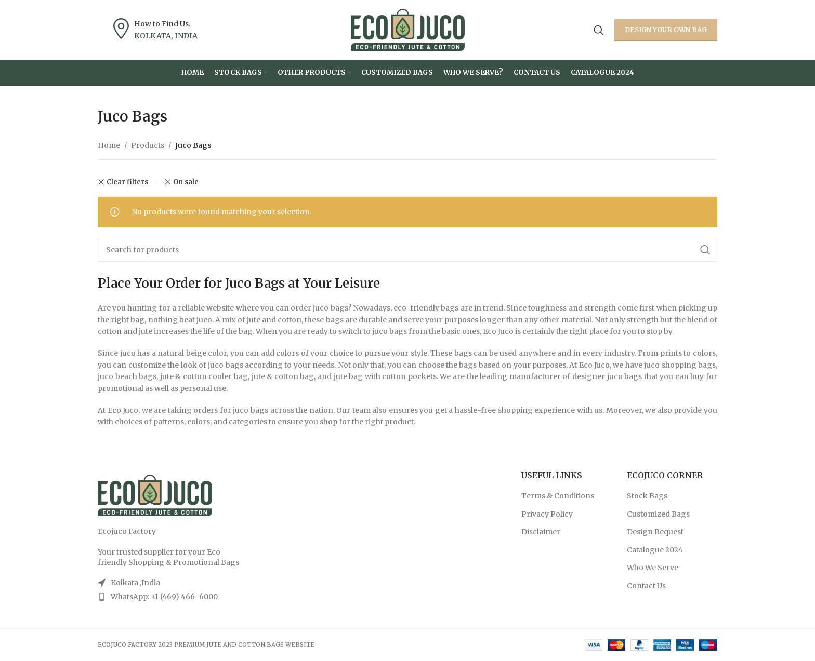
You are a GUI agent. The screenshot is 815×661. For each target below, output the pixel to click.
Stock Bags (647, 496)
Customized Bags (658, 514)
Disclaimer (540, 531)
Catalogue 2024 (655, 550)
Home (109, 145)
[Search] (598, 30)
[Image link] (155, 495)
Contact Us (646, 585)
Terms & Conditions (557, 496)
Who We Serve (652, 567)
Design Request (655, 531)
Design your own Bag (666, 29)
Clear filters (127, 182)
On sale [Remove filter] (186, 182)
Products (147, 145)
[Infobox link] (155, 30)
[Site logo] (408, 29)
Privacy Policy (547, 514)
